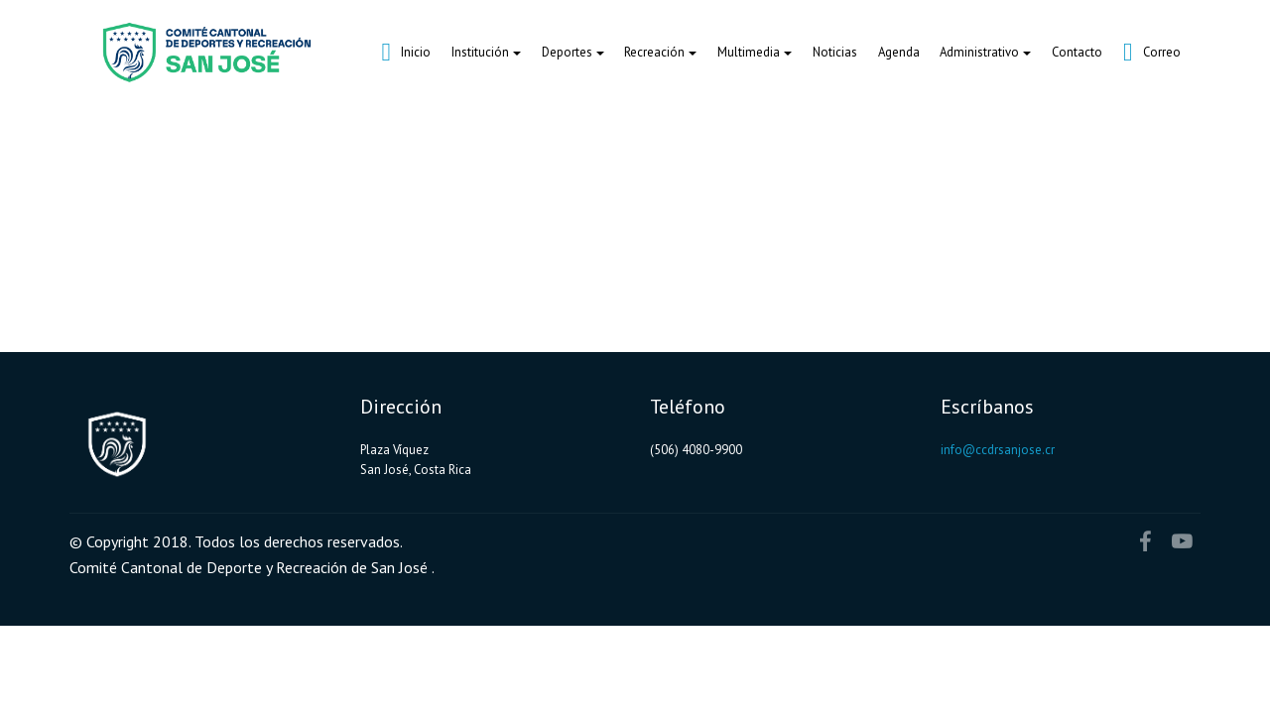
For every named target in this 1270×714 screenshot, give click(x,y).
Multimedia (748, 52)
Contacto (1077, 52)
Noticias (835, 52)
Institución (480, 52)
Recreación (654, 52)
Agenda (899, 52)
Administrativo (979, 52)
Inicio (406, 52)
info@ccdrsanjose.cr (998, 449)
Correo (1152, 52)
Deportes (567, 52)
